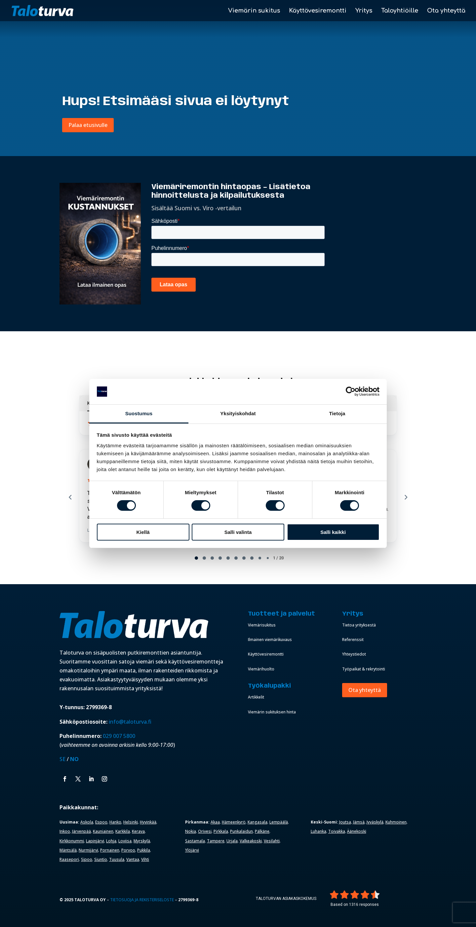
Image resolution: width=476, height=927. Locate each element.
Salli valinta (238, 532)
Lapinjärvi (95, 841)
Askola (86, 822)
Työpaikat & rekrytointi (363, 669)
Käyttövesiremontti (317, 11)
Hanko (115, 822)
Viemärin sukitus (254, 11)
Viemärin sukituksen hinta (272, 712)
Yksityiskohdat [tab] (238, 413)
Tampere (215, 841)
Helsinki (130, 822)
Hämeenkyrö (234, 822)
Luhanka (318, 831)
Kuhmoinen (396, 822)
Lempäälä (278, 822)
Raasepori (69, 859)
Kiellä (142, 532)
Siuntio (100, 859)
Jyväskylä (375, 822)
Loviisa (125, 841)
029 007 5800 (120, 736)
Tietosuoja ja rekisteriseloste (142, 900)
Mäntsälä (68, 850)
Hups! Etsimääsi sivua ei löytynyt (175, 101)
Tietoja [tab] (337, 413)
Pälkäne (262, 831)
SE (62, 759)
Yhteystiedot (354, 654)
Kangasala (257, 822)
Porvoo (128, 850)
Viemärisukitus (262, 625)
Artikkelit (256, 697)
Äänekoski (356, 831)
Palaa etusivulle (87, 125)
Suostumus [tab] (139, 413)
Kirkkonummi (72, 841)
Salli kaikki (333, 532)
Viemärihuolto (261, 669)
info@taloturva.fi (130, 721)
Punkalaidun (241, 831)
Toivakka (336, 831)
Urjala (232, 841)
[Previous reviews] (70, 497)
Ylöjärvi (192, 850)
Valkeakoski (251, 841)
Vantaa (132, 859)
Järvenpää (81, 831)
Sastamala (195, 841)
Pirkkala (221, 831)
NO (74, 759)
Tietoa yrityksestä (359, 625)
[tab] (196, 558)
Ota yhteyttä (446, 11)
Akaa (215, 822)
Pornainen (109, 850)
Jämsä (359, 822)
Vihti (145, 859)
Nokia (190, 831)
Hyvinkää (148, 822)
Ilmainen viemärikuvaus (270, 639)
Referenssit (353, 639)
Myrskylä (142, 841)
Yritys (363, 11)
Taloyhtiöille (399, 11)
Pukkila (143, 850)
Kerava (138, 831)
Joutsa (345, 822)
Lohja (111, 841)
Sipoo (86, 859)
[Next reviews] (405, 497)
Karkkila (122, 831)
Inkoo (65, 831)
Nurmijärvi (88, 850)
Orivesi (205, 831)
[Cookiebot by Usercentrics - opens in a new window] (350, 391)
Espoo (101, 822)
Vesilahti (272, 841)
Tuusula (116, 859)
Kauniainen (103, 831)
